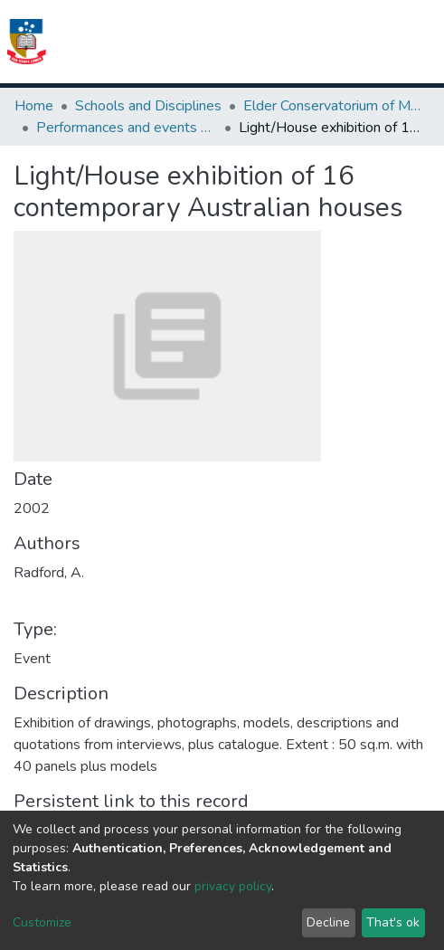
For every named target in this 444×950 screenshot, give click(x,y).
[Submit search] (309, 41)
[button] (332, 41)
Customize (42, 922)
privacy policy (232, 886)
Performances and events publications (126, 128)
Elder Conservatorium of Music (333, 106)
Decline (328, 922)
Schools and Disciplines (148, 106)
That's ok (393, 922)
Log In (365, 42)
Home (33, 106)
